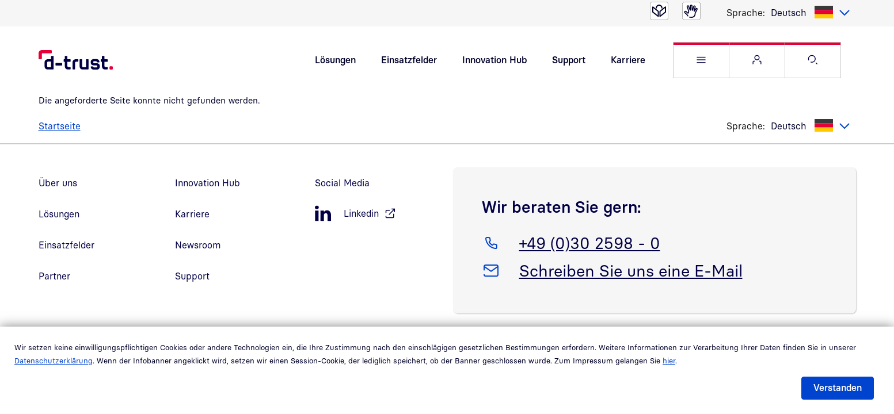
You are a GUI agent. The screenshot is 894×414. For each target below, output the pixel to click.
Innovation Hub (494, 60)
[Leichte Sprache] (659, 11)
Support (568, 60)
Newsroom (198, 245)
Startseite (60, 126)
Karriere (628, 60)
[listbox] (810, 12)
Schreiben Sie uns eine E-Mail (631, 268)
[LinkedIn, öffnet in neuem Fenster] (378, 213)
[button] (701, 60)
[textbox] (810, 12)
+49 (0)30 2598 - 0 (589, 240)
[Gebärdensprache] (691, 11)
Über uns (58, 183)
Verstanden (837, 387)
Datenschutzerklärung (53, 360)
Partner (54, 276)
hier (669, 360)
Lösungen (335, 60)
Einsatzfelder (409, 60)
